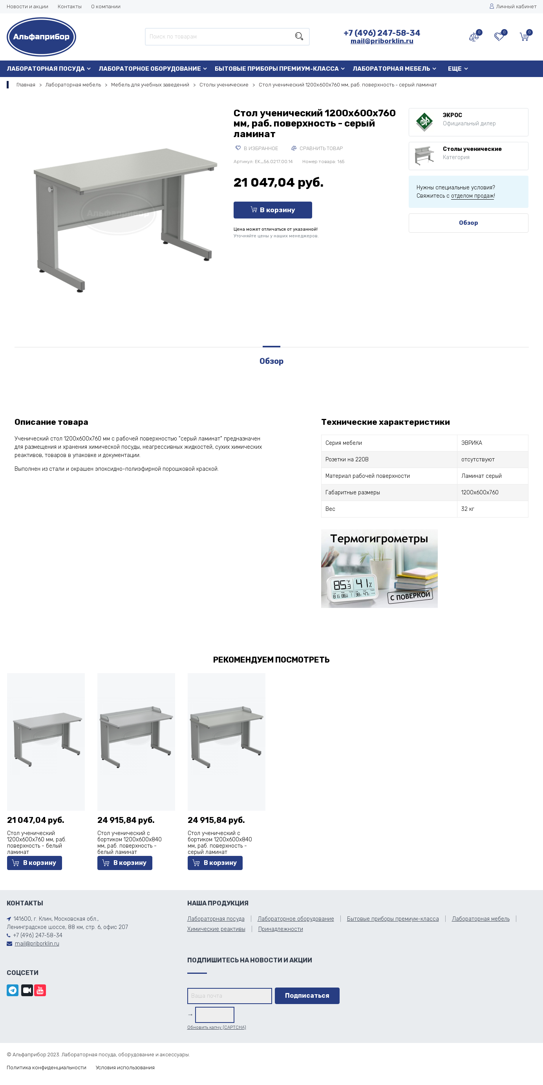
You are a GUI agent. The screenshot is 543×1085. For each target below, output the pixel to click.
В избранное (257, 148)
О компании (106, 6)
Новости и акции (27, 6)
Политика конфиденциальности (46, 1067)
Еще (455, 68)
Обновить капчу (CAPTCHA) (216, 1027)
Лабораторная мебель (391, 68)
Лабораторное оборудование (150, 68)
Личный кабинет (513, 6)
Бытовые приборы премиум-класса (277, 68)
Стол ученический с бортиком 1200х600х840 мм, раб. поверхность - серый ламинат (220, 843)
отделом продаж (472, 196)
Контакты (70, 6)
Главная (25, 85)
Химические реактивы (216, 929)
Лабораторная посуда (46, 68)
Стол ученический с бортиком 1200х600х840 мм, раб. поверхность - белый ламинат (129, 843)
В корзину (272, 210)
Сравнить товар (317, 148)
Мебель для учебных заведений (150, 85)
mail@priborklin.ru (382, 41)
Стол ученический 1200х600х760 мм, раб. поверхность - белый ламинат (36, 843)
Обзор (468, 222)
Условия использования (125, 1067)
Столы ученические (224, 85)
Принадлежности (280, 929)
